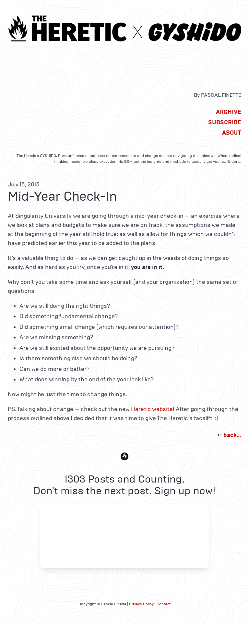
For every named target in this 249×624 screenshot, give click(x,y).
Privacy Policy (141, 604)
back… (232, 435)
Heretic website (152, 409)
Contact (164, 604)
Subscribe (224, 122)
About (231, 132)
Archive (228, 112)
